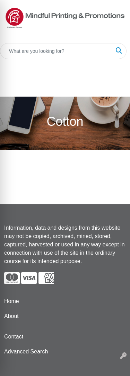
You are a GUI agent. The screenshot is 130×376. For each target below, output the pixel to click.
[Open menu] (116, 86)
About (11, 316)
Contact (13, 337)
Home (11, 301)
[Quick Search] (56, 51)
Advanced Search (26, 351)
